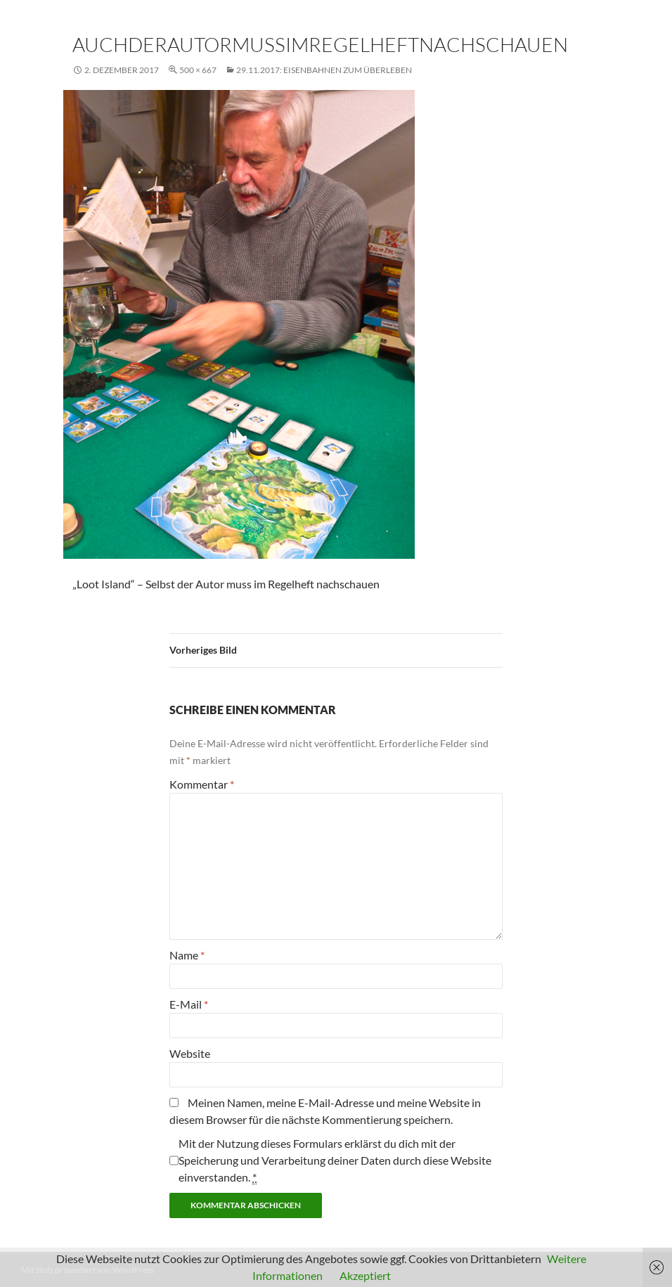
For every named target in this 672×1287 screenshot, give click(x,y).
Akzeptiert (365, 1275)
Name (187, 955)
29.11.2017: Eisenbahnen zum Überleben (324, 70)
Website (189, 1053)
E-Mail (188, 1004)
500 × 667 (198, 70)
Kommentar (201, 784)
